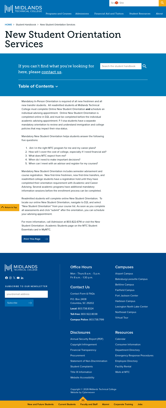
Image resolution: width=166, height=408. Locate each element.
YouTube (18, 278)
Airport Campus (124, 274)
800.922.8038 (89, 314)
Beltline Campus (124, 285)
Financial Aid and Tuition (109, 13)
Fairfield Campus (124, 290)
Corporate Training (123, 404)
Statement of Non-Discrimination (88, 361)
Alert (115, 2)
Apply (150, 3)
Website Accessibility (82, 378)
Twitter (14, 278)
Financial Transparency (83, 350)
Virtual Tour (121, 318)
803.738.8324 (86, 309)
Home (8, 24)
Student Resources (139, 13)
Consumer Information (128, 344)
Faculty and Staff (88, 404)
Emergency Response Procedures (134, 355)
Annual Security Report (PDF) (86, 339)
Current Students (67, 404)
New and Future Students (41, 404)
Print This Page (33, 239)
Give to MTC (130, 3)
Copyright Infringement (83, 344)
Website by (83, 392)
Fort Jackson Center (126, 296)
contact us (51, 71)
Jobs (140, 404)
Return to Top (11, 207)
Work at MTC (122, 372)
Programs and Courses (59, 13)
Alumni (105, 404)
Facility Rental (123, 366)
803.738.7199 (96, 320)
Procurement (77, 355)
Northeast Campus (125, 312)
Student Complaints (81, 366)
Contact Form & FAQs (82, 294)
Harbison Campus (125, 301)
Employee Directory (126, 361)
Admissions (82, 13)
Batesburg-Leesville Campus (131, 279)
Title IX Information (81, 372)
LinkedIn (22, 278)
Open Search (162, 3)
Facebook (6, 278)
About (159, 13)
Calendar (120, 339)
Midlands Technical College (23, 9)
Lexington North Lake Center (131, 307)
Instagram (10, 278)
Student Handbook (26, 24)
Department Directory (127, 350)
